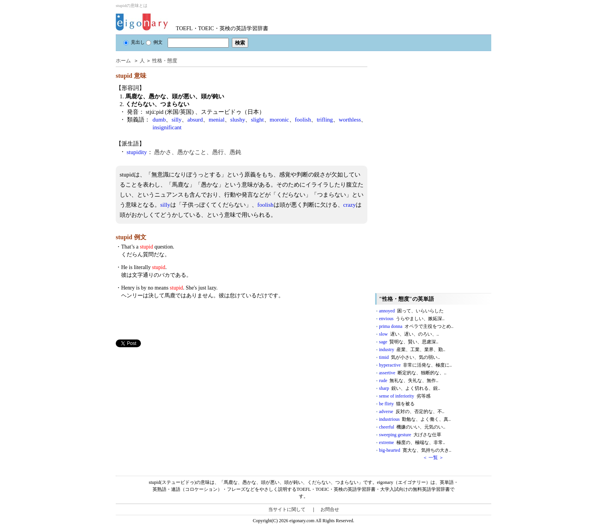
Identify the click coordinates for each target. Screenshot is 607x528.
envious (411, 318)
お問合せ (330, 509)
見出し (134, 42)
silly (176, 120)
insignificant (167, 127)
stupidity (137, 152)
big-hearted (415, 450)
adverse (411, 411)
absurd (195, 120)
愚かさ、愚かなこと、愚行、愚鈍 (197, 152)
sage (408, 342)
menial (217, 120)
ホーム (123, 60)
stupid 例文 (131, 237)
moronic (279, 120)
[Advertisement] (174, 401)
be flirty (397, 403)
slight (257, 120)
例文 (154, 42)
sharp (409, 388)
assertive (412, 372)
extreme (412, 442)
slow (409, 334)
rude (408, 380)
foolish (303, 120)
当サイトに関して (286, 509)
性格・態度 (164, 60)
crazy (349, 205)
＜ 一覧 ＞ (433, 457)
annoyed (411, 311)
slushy (237, 120)
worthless (350, 120)
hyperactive (415, 365)
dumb (159, 120)
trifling (325, 120)
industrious (415, 419)
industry (412, 349)
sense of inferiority (404, 396)
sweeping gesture (410, 434)
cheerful (412, 427)
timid (409, 357)
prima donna (416, 326)
